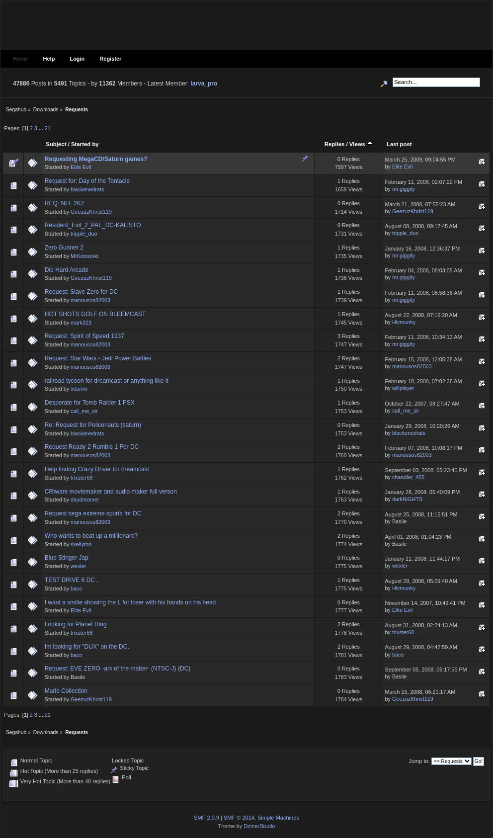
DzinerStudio (259, 826)
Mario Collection (66, 690)
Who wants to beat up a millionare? (91, 535)
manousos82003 (90, 300)
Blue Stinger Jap (66, 557)
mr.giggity (403, 189)
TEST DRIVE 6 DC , (71, 580)
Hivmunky (403, 322)
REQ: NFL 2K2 (64, 203)
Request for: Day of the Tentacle (87, 180)
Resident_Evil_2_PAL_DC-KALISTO (93, 225)
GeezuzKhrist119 (91, 212)
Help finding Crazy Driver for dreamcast (97, 469)
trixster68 (81, 478)
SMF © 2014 (239, 818)
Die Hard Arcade (66, 269)
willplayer (403, 388)
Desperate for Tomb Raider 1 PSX (90, 402)
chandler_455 (408, 477)
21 (48, 128)
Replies (335, 144)
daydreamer (85, 500)
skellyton (81, 544)
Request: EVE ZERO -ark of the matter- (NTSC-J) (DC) (117, 668)
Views (361, 144)
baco (76, 588)
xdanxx (79, 389)
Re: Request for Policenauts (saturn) (93, 424)
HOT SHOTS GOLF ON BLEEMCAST (95, 314)
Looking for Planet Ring (76, 624)
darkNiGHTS (407, 499)
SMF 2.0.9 (206, 818)
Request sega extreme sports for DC (93, 513)
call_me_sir (84, 411)
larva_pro (203, 83)
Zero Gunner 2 (64, 247)
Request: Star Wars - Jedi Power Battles (98, 358)
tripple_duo (84, 234)
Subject (56, 144)
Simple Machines (278, 818)
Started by (85, 144)
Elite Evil (81, 167)
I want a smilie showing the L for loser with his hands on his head (130, 602)
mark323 (81, 323)
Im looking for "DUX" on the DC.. (88, 646)
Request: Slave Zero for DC (81, 291)
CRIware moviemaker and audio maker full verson (111, 491)
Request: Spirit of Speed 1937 (84, 336)
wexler (78, 566)
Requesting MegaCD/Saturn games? (96, 159)
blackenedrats (87, 189)
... (42, 128)
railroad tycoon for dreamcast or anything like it (106, 380)
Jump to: (419, 761)
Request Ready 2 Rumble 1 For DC (92, 446)
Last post (399, 144)
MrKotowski (84, 256)
